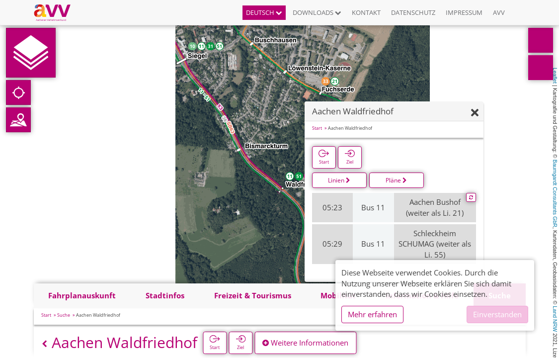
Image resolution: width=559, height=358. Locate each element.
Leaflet (555, 76)
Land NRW (555, 319)
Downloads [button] (317, 12)
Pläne (396, 180)
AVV (499, 12)
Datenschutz (413, 12)
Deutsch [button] (264, 12)
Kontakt (366, 12)
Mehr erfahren (372, 314)
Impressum (464, 12)
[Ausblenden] (475, 113)
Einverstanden (497, 314)
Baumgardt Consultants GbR (555, 193)
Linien (339, 180)
